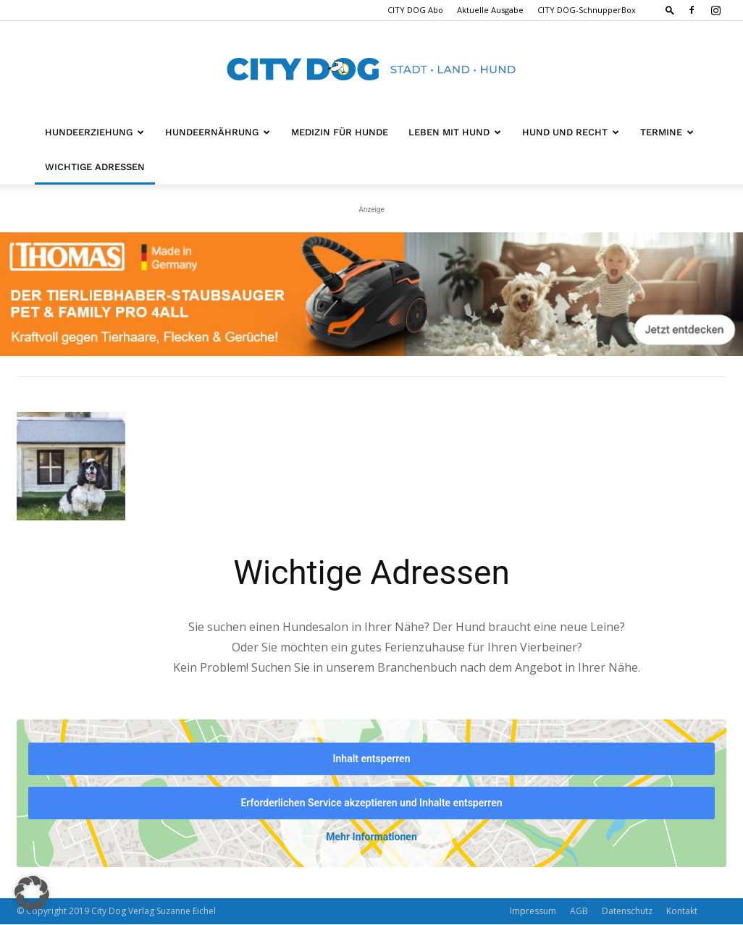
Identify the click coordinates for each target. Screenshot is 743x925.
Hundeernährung (217, 132)
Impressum (533, 911)
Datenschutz (627, 911)
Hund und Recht (570, 132)
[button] (670, 9)
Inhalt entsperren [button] (372, 758)
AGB (579, 911)
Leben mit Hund (454, 132)
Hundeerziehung (94, 132)
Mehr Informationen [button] (371, 836)
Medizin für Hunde (339, 132)
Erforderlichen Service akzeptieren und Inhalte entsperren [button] (371, 802)
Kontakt (681, 911)
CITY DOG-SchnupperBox (586, 9)
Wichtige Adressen (95, 166)
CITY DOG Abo (415, 9)
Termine (667, 132)
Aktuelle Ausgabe (490, 9)
